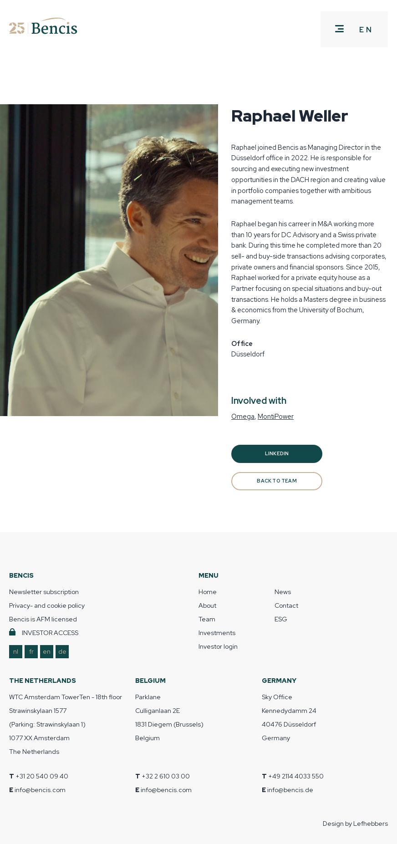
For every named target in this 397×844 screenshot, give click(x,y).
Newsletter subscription (44, 592)
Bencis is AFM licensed (43, 619)
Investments (216, 633)
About (207, 605)
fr (31, 651)
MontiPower (276, 416)
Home (207, 592)
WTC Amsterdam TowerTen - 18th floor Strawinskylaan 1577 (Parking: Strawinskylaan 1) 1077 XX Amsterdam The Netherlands (65, 724)
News (283, 592)
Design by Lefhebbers (355, 823)
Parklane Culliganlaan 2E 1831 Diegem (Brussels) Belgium (169, 717)
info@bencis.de (290, 790)
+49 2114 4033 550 (296, 776)
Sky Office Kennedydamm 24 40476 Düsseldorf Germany (289, 717)
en (47, 651)
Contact (286, 605)
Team (206, 619)
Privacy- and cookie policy (47, 605)
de (62, 651)
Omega (242, 416)
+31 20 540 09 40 (41, 776)
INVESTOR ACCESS (50, 633)
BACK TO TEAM (277, 481)
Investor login (218, 646)
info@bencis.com (40, 790)
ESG (281, 619)
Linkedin (277, 453)
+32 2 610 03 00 (166, 776)
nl (15, 651)
